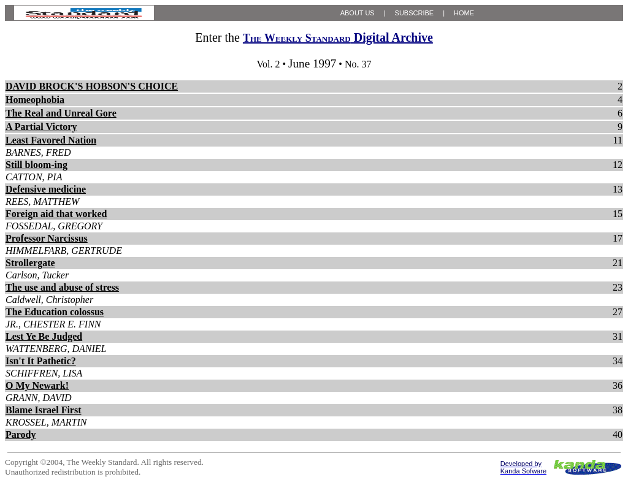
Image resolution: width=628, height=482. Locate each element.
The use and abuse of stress (62, 287)
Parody (21, 434)
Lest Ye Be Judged (44, 336)
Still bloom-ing (36, 164)
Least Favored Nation (51, 140)
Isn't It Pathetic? (41, 361)
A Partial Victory (41, 126)
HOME (464, 13)
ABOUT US (357, 13)
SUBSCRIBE (414, 13)
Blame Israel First (44, 410)
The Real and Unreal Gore (61, 113)
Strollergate (30, 263)
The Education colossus (55, 312)
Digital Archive (338, 37)
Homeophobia (35, 99)
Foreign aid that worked (56, 213)
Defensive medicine (46, 189)
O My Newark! (37, 385)
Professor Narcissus (47, 238)
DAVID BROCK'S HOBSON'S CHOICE (92, 86)
